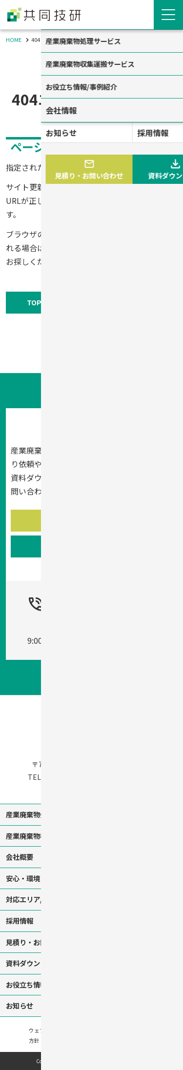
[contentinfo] (91, 877)
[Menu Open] (168, 14)
